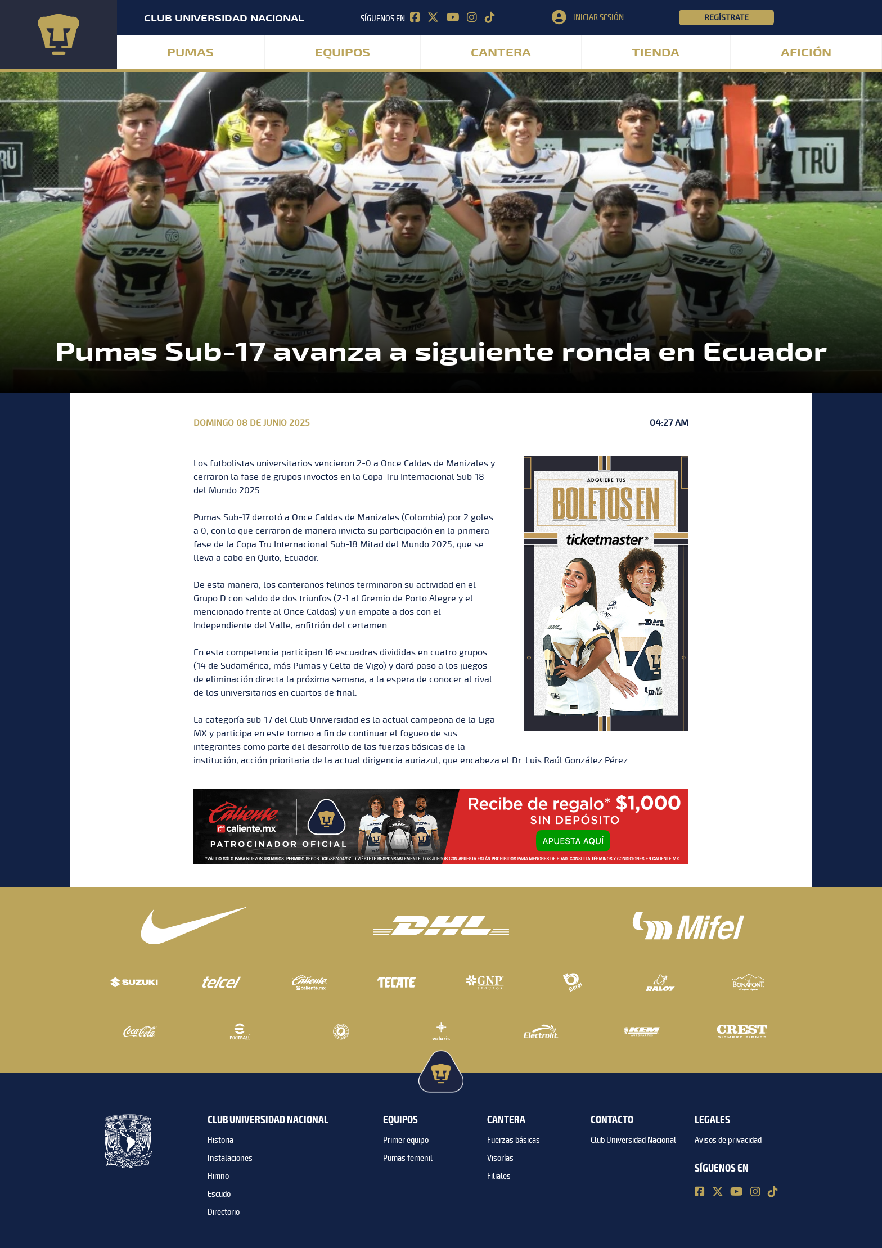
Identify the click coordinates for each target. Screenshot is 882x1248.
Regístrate (726, 17)
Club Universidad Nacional (633, 1140)
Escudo (219, 1194)
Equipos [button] (342, 53)
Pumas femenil (408, 1158)
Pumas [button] (190, 53)
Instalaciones (230, 1158)
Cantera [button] (501, 53)
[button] (616, 17)
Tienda (656, 53)
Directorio (224, 1212)
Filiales (499, 1176)
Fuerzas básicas (513, 1140)
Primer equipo (406, 1140)
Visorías (500, 1158)
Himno (218, 1176)
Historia (220, 1140)
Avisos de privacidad (728, 1140)
